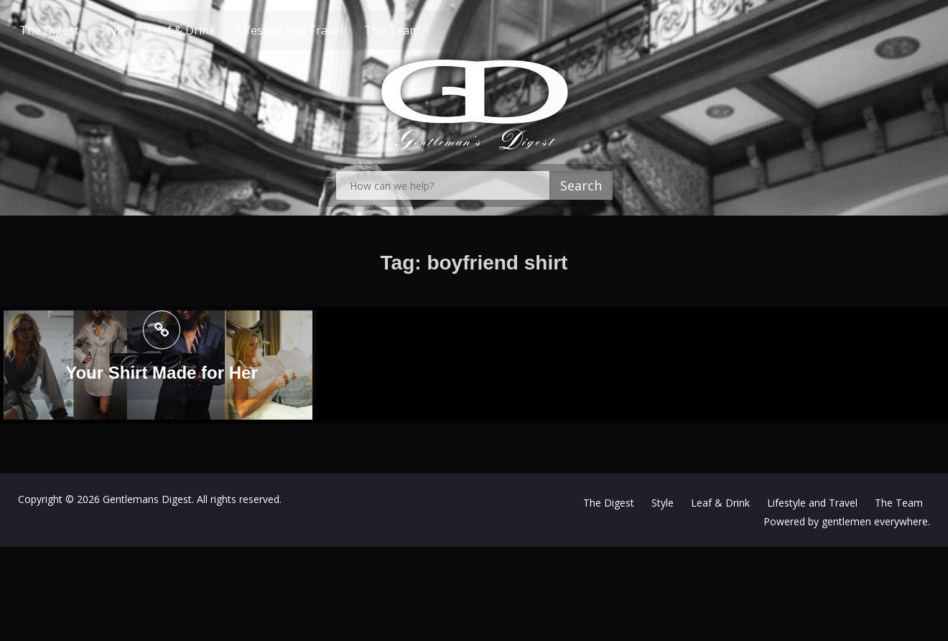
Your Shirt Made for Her (161, 374)
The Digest (76, 30)
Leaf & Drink (209, 30)
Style (141, 30)
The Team (419, 30)
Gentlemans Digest (147, 499)
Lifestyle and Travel (317, 30)
